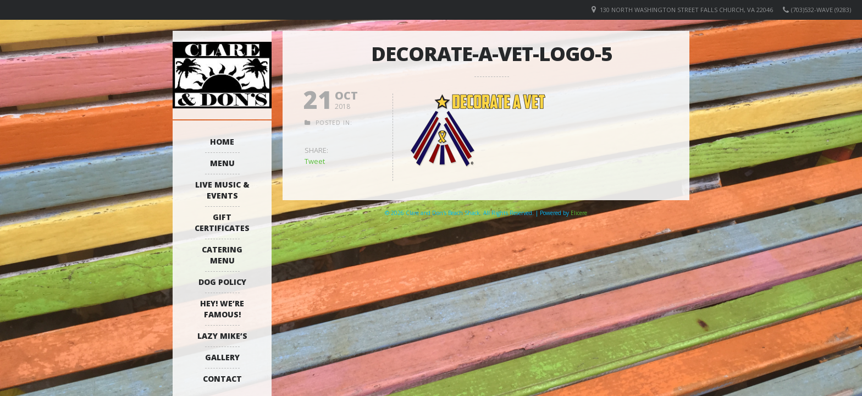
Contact (222, 378)
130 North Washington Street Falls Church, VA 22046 (686, 10)
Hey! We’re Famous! (222, 309)
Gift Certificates (222, 222)
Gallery (222, 357)
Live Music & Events (222, 190)
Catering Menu (222, 255)
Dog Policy (222, 282)
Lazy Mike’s (222, 336)
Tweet (315, 161)
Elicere (579, 213)
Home (222, 141)
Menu (222, 163)
